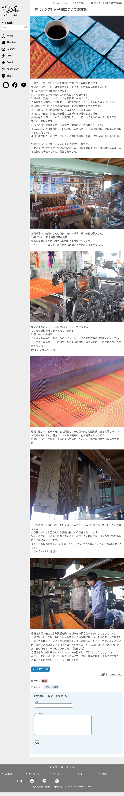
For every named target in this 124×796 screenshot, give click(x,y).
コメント (39, 714)
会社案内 (9, 777)
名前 (36, 702)
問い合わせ (34, 777)
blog (80, 777)
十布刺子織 (42, 669)
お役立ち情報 (51, 687)
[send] (26, 27)
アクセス (57, 777)
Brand (105, 777)
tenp (44, 681)
